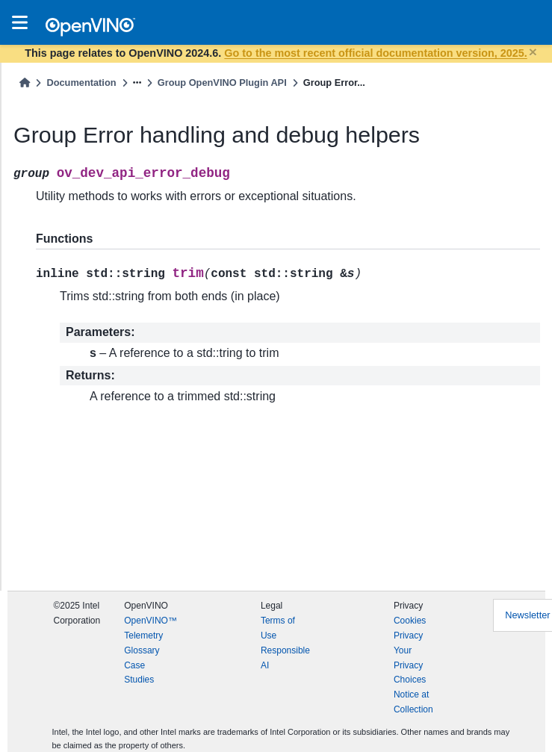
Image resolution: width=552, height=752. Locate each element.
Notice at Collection (413, 702)
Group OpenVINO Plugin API (222, 82)
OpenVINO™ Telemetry (150, 628)
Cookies (410, 620)
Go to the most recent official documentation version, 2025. (375, 53)
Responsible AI (285, 658)
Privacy (408, 635)
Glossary (141, 650)
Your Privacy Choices (410, 665)
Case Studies (139, 673)
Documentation (81, 82)
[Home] (24, 82)
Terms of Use (278, 628)
